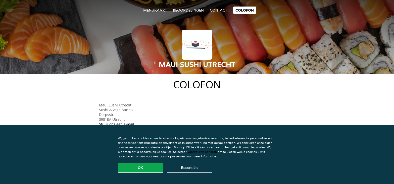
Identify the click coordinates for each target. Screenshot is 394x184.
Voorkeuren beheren (202, 152)
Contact (218, 10)
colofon (244, 10)
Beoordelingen (188, 10)
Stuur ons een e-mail (116, 124)
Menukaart (155, 10)
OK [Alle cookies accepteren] (140, 168)
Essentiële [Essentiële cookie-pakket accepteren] (189, 168)
